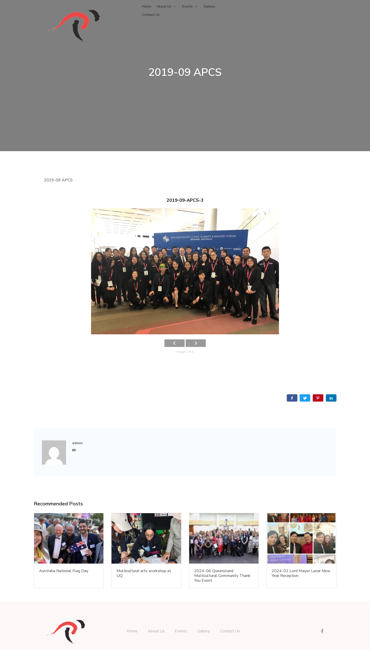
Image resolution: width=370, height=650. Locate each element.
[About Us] (167, 7)
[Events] (190, 7)
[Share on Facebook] (292, 398)
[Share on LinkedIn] (331, 398)
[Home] (146, 7)
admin (77, 443)
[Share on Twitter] (305, 398)
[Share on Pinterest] (318, 398)
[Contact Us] (150, 15)
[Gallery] (209, 7)
